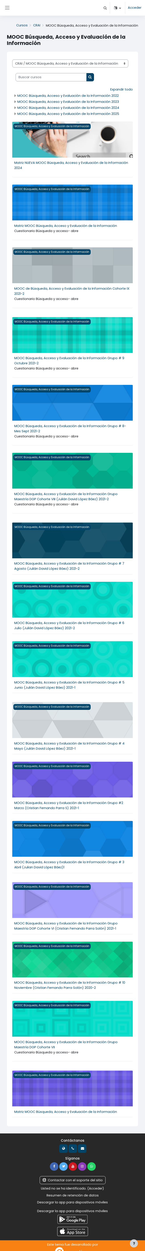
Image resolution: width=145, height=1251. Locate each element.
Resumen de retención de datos (72, 1189)
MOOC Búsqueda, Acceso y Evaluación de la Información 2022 (68, 95)
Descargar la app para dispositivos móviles (72, 1196)
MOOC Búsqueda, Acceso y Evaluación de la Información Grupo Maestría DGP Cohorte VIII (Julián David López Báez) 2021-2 (66, 494)
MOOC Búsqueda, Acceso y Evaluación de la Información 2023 (68, 101)
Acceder (134, 8)
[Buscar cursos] (51, 77)
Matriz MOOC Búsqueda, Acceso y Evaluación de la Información (65, 225)
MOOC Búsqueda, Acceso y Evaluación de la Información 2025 (68, 113)
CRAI (36, 25)
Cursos (21, 25)
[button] (105, 8)
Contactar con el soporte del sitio (73, 1174)
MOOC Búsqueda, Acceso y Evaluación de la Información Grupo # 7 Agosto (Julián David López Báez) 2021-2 (69, 563)
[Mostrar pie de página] (134, 1243)
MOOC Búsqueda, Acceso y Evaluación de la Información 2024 (68, 107)
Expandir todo (121, 89)
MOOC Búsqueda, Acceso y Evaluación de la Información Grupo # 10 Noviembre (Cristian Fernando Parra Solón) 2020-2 (69, 980)
